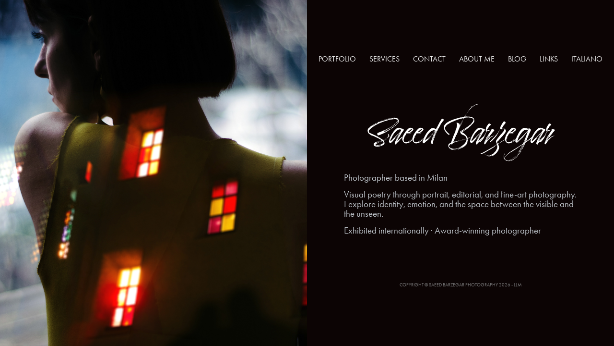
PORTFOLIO (337, 58)
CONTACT (429, 58)
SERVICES (384, 58)
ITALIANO (586, 58)
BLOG (517, 58)
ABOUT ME (477, 58)
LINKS (549, 58)
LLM (518, 285)
